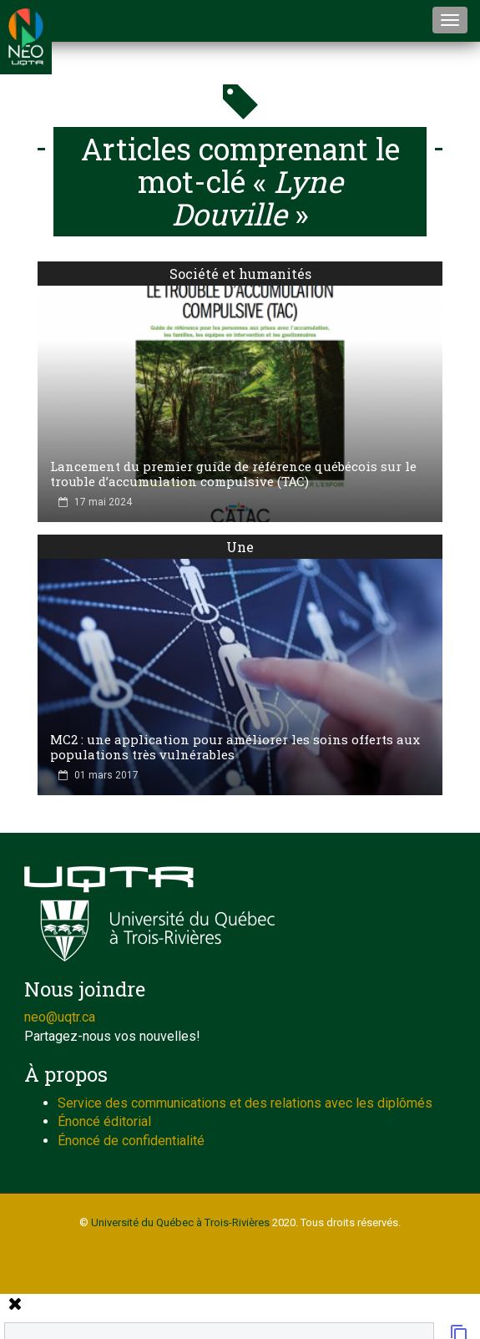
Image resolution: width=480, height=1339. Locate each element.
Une (240, 546)
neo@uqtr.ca (59, 1017)
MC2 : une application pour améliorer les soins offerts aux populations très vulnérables (235, 747)
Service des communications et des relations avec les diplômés (245, 1103)
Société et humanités (240, 273)
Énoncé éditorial (104, 1121)
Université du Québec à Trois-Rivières (180, 1222)
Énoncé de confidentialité (131, 1141)
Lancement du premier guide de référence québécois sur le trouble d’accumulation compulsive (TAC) (233, 473)
